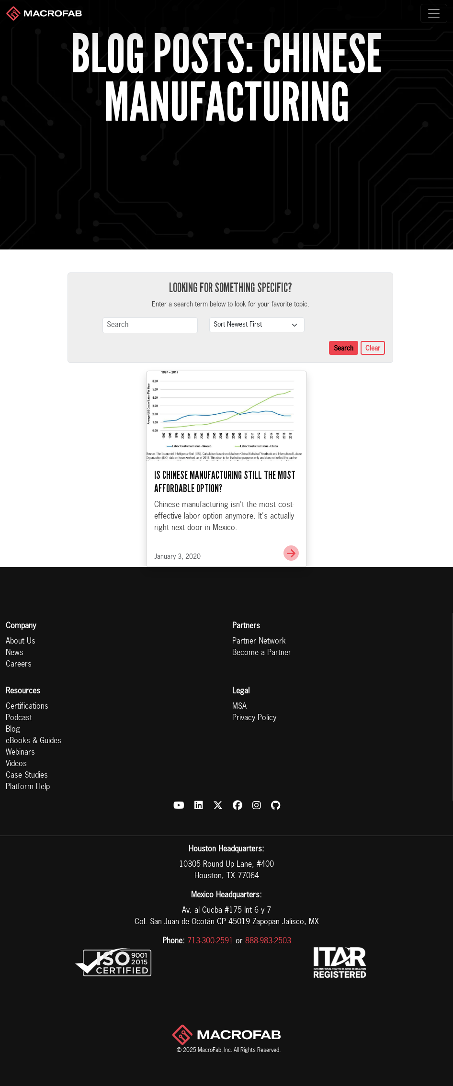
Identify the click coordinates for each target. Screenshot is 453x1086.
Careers (19, 664)
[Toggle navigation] (433, 13)
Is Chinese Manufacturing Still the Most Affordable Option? (224, 481)
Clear (372, 348)
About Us (20, 641)
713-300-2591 (210, 941)
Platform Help (28, 787)
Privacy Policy (254, 718)
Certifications (27, 707)
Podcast (19, 718)
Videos (16, 764)
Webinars (20, 753)
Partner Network (259, 641)
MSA (239, 707)
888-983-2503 (268, 941)
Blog (13, 730)
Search (343, 348)
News (14, 653)
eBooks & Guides (33, 741)
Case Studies (27, 776)
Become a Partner (261, 653)
